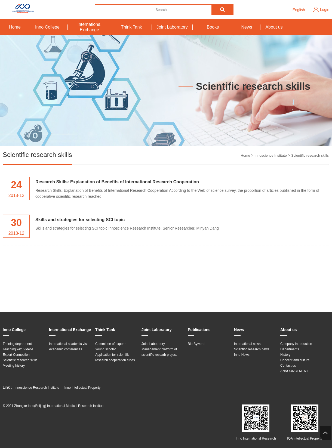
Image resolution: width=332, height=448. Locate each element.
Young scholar (105, 349)
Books (213, 27)
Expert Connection (16, 355)
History (285, 355)
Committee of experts (110, 344)
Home (15, 27)
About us (273, 27)
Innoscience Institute (270, 155)
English (299, 10)
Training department (17, 344)
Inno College (47, 27)
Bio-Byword (196, 344)
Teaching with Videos (18, 349)
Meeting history (14, 365)
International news (247, 344)
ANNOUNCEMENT (294, 371)
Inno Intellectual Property (82, 388)
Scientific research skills (310, 155)
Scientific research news (251, 349)
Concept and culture (294, 360)
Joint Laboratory (172, 27)
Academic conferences (65, 349)
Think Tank (131, 27)
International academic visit (68, 344)
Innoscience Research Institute (37, 388)
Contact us (288, 365)
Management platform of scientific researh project (159, 352)
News (246, 27)
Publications (199, 329)
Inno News (242, 355)
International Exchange (89, 27)
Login (324, 9)
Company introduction (296, 344)
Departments (289, 349)
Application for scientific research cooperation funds (115, 357)
